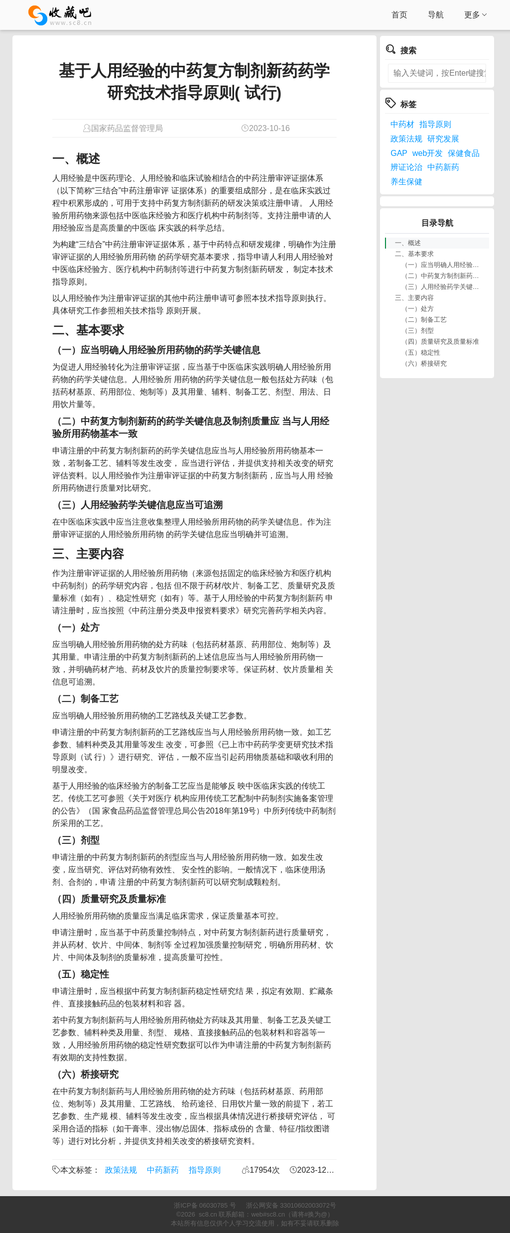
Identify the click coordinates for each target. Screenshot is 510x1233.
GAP (398, 153)
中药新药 (163, 1170)
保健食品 (464, 153)
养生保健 (406, 181)
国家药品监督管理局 (127, 128)
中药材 (402, 124)
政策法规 (121, 1170)
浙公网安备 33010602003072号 (291, 1205)
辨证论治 (406, 167)
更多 (476, 15)
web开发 (427, 153)
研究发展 (443, 139)
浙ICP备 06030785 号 (205, 1205)
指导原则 (205, 1170)
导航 (436, 14)
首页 (399, 14)
